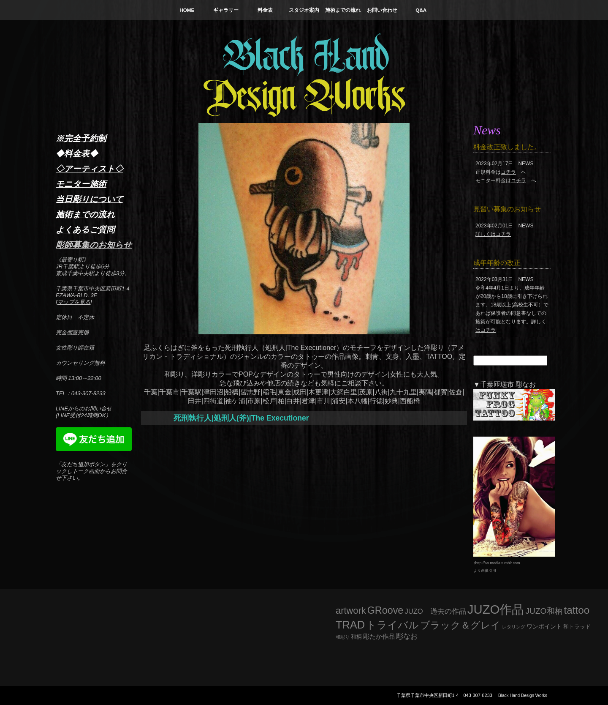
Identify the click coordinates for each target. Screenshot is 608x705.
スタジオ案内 (304, 10)
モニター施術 (81, 184)
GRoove (385, 610)
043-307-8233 (477, 695)
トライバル (392, 625)
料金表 (265, 10)
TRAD (350, 625)
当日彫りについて (89, 199)
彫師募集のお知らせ (94, 244)
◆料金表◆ (77, 153)
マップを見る (73, 302)
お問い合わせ (382, 10)
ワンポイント (544, 626)
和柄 (356, 637)
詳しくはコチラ (493, 234)
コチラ (508, 172)
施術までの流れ (343, 10)
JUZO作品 (495, 609)
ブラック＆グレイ (460, 625)
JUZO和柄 (544, 611)
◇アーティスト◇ (89, 168)
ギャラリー (226, 10)
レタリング (513, 626)
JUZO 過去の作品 (435, 611)
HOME (186, 10)
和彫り (343, 636)
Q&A (420, 10)
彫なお (407, 636)
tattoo (577, 610)
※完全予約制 (81, 138)
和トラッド (577, 627)
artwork (351, 610)
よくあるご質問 (85, 229)
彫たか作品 (379, 636)
